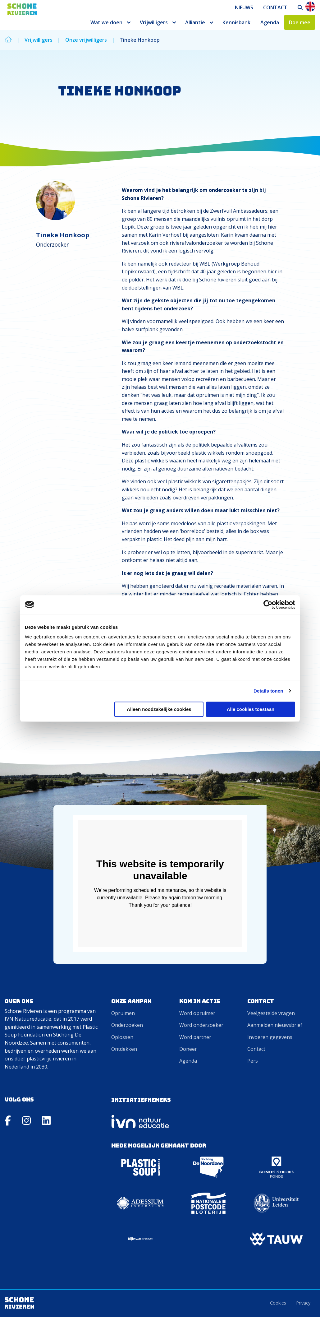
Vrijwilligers (154, 22)
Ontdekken (124, 1049)
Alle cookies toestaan (250, 709)
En (310, 7)
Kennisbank (236, 22)
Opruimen (123, 1013)
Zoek (300, 7)
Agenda (269, 22)
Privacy (303, 1303)
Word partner (195, 1037)
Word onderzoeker (201, 1025)
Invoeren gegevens (269, 1037)
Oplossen (122, 1037)
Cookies (278, 1303)
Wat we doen (106, 22)
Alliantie (195, 22)
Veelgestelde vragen (271, 1013)
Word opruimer (197, 1013)
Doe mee (299, 22)
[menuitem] (244, 7)
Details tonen (268, 690)
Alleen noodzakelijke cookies (159, 709)
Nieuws (244, 7)
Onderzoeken (127, 1025)
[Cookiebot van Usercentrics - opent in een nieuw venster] (268, 604)
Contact (275, 7)
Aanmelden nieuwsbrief (274, 1025)
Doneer (188, 1049)
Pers (252, 1060)
